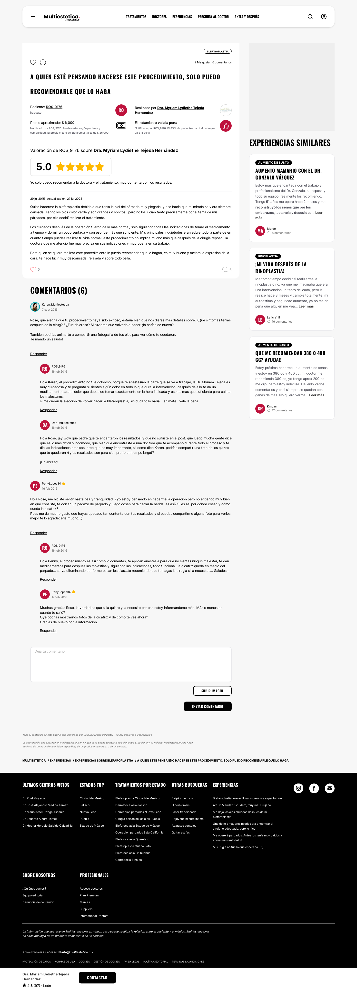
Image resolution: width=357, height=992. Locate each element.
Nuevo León (88, 812)
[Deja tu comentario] (131, 664)
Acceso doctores (91, 888)
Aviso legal (131, 961)
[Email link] (330, 788)
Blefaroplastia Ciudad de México (137, 798)
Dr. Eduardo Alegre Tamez (39, 819)
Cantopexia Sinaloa (128, 860)
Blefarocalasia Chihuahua (132, 853)
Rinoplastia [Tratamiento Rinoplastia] (268, 256)
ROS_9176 (54, 107)
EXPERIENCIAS (182, 16)
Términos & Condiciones (188, 961)
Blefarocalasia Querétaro (132, 839)
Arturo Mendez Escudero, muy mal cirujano (242, 805)
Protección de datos (36, 961)
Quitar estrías (181, 832)
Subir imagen (212, 690)
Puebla (84, 819)
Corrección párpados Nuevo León (138, 812)
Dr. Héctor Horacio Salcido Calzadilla (47, 825)
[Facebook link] (314, 789)
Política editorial (155, 961)
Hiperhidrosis (180, 805)
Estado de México (92, 825)
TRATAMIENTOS (136, 16)
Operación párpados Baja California (139, 832)
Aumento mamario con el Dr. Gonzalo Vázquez (288, 174)
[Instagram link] (298, 789)
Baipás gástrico (182, 798)
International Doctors (94, 916)
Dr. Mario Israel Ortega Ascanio (43, 812)
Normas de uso (65, 961)
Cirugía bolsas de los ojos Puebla (137, 819)
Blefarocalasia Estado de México (137, 825)
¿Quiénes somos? (34, 888)
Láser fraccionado (184, 812)
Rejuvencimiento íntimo (188, 819)
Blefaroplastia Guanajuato (133, 846)
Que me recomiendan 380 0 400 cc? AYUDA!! (290, 356)
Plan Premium (89, 895)
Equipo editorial (32, 895)
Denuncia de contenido (38, 902)
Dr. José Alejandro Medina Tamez (45, 805)
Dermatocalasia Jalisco (131, 805)
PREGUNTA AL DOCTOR (213, 16)
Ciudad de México (92, 798)
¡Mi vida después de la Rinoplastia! (281, 267)
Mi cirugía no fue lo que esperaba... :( (238, 847)
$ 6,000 (68, 122)
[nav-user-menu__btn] (324, 16)
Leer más (306, 306)
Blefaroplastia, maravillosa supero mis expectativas (247, 798)
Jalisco (84, 805)
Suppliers (86, 909)
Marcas (85, 902)
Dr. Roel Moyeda (33, 798)
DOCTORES (159, 16)
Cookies (84, 961)
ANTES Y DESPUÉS (247, 16)
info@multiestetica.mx (77, 952)
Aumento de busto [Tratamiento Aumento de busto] (273, 162)
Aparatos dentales (184, 825)
